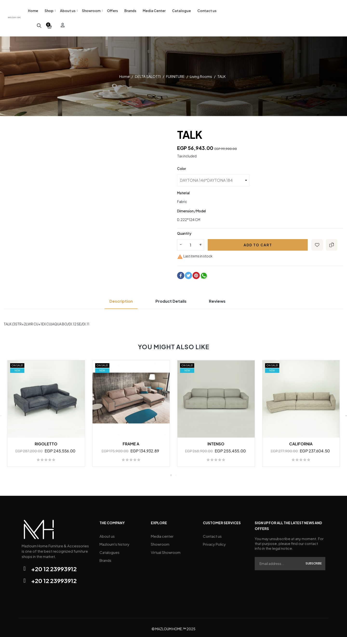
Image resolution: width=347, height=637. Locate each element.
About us (107, 533)
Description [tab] (117, 298)
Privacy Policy (214, 540)
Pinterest (196, 272)
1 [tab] (171, 472)
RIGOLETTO (46, 441)
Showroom (160, 540)
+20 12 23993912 (54, 566)
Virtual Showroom (165, 547)
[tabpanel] (46, 413)
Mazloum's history (114, 540)
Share (180, 272)
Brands (105, 554)
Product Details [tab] (171, 298)
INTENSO (215, 441)
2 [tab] (176, 472)
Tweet (188, 272)
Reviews (222, 298)
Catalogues (110, 547)
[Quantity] (191, 242)
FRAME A (131, 441)
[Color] (213, 178)
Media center (162, 533)
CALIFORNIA (301, 441)
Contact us (212, 533)
